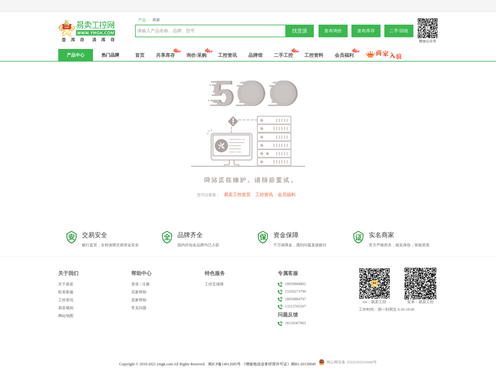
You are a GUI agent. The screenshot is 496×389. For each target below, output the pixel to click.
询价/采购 (196, 55)
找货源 (299, 30)
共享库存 (165, 55)
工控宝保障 (214, 284)
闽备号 (224, 364)
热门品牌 (110, 55)
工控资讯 (227, 55)
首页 (140, 55)
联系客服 (65, 292)
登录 (135, 284)
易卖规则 (65, 308)
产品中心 (75, 55)
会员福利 (344, 55)
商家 (156, 20)
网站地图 (65, 316)
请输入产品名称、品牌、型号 (166, 30)
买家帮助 (138, 292)
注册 (146, 284)
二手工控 (283, 55)
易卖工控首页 (237, 194)
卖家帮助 (138, 300)
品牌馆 (255, 55)
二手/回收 (398, 30)
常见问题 (138, 308)
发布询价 (333, 30)
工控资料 (313, 55)
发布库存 (366, 30)
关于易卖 (65, 284)
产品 (142, 20)
